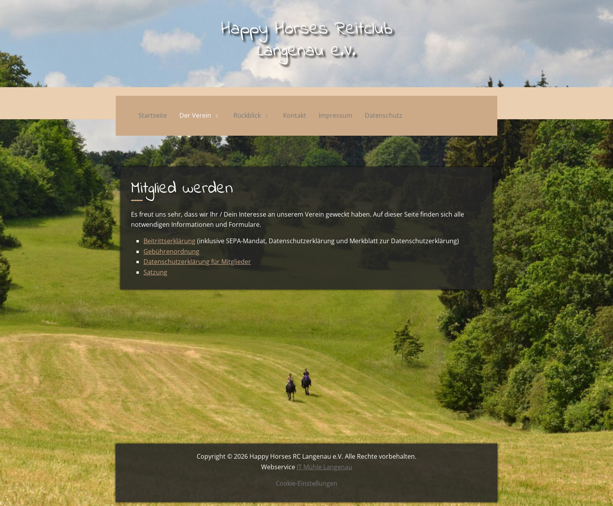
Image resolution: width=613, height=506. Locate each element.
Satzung (155, 272)
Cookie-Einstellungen (306, 483)
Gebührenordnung (171, 251)
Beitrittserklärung (169, 241)
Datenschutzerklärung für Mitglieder (197, 261)
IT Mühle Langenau (324, 467)
